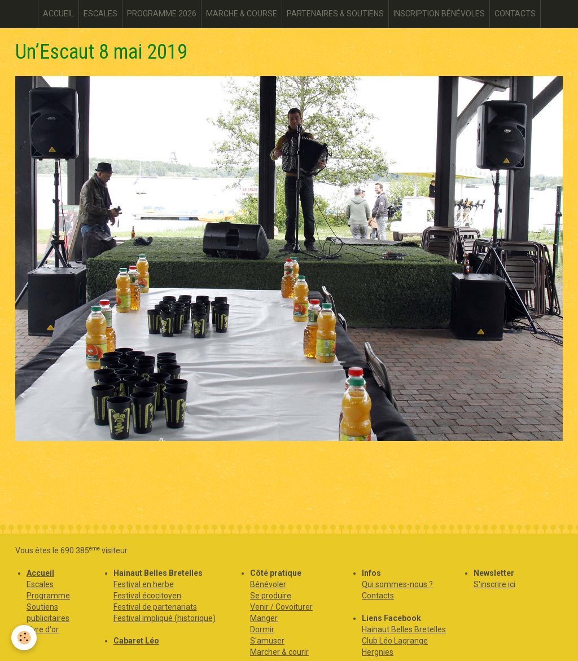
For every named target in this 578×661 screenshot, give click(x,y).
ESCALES (100, 13)
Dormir (262, 629)
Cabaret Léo (136, 640)
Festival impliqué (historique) (164, 618)
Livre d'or (43, 629)
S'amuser (267, 640)
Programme (48, 595)
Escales (40, 584)
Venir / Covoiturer (281, 606)
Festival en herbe (143, 584)
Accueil (40, 573)
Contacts (378, 595)
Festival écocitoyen (147, 595)
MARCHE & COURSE (241, 13)
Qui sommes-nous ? (397, 584)
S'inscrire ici (494, 584)
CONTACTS (515, 13)
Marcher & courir (279, 651)
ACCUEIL (58, 13)
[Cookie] (24, 637)
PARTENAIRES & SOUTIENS (335, 13)
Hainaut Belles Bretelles (404, 629)
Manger (264, 618)
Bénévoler (268, 584)
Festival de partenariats (155, 606)
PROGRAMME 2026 (161, 13)
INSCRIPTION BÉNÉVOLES (439, 13)
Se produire (270, 595)
